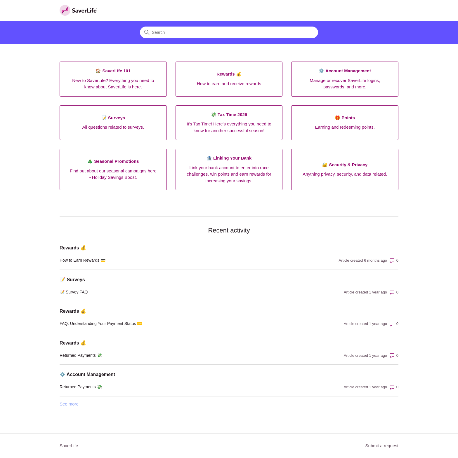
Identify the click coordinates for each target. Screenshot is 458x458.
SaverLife (69, 445)
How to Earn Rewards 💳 (82, 260)
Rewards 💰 (73, 247)
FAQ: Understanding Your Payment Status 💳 (101, 323)
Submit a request (381, 445)
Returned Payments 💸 (81, 355)
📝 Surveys (72, 279)
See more (69, 403)
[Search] (229, 32)
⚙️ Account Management (87, 374)
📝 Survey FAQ (74, 292)
